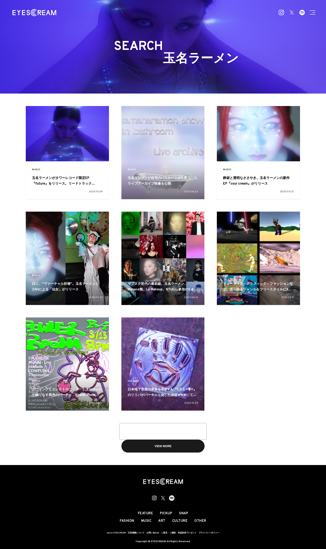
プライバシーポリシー (209, 533)
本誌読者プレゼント (187, 533)
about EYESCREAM (116, 533)
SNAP (183, 513)
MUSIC (36, 169)
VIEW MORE (163, 446)
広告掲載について (136, 533)
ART (226, 275)
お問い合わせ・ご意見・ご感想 (161, 533)
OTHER (200, 521)
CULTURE (134, 381)
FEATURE (145, 513)
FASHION (127, 521)
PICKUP (166, 513)
